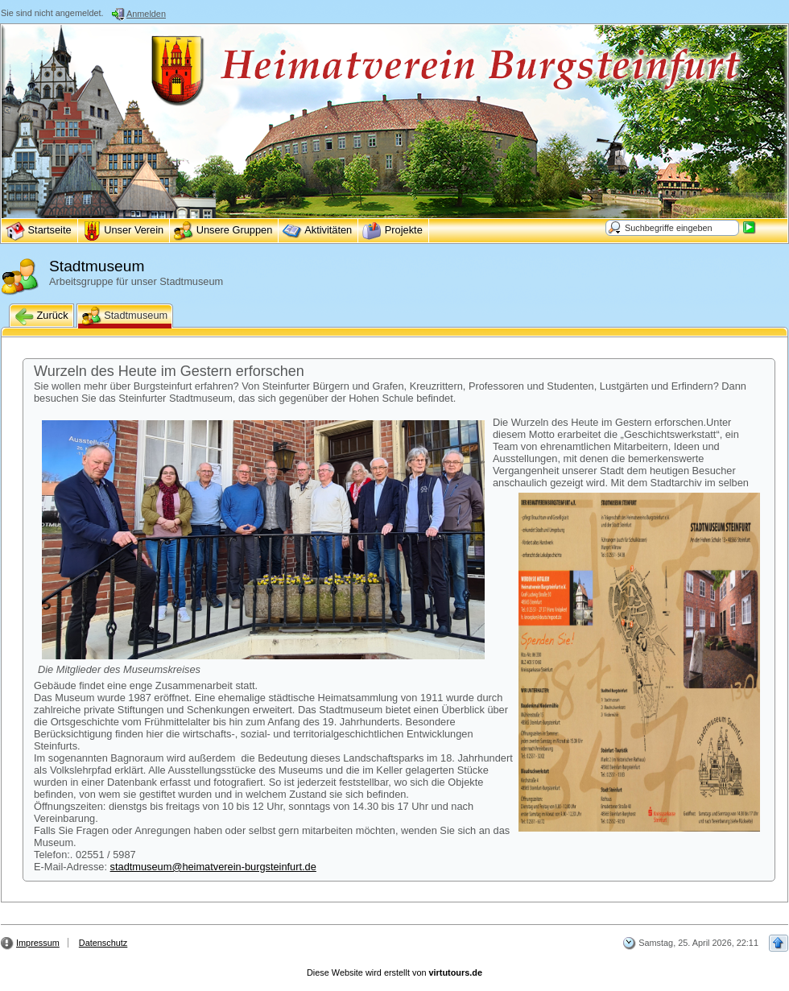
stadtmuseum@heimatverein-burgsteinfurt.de (213, 867)
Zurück (41, 316)
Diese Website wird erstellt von (394, 972)
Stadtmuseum (125, 316)
